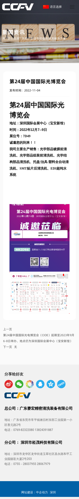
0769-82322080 (23, 430)
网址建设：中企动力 (34, 492)
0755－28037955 (24, 464)
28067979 (43, 464)
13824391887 (44, 430)
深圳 (53, 492)
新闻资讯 (13, 32)
